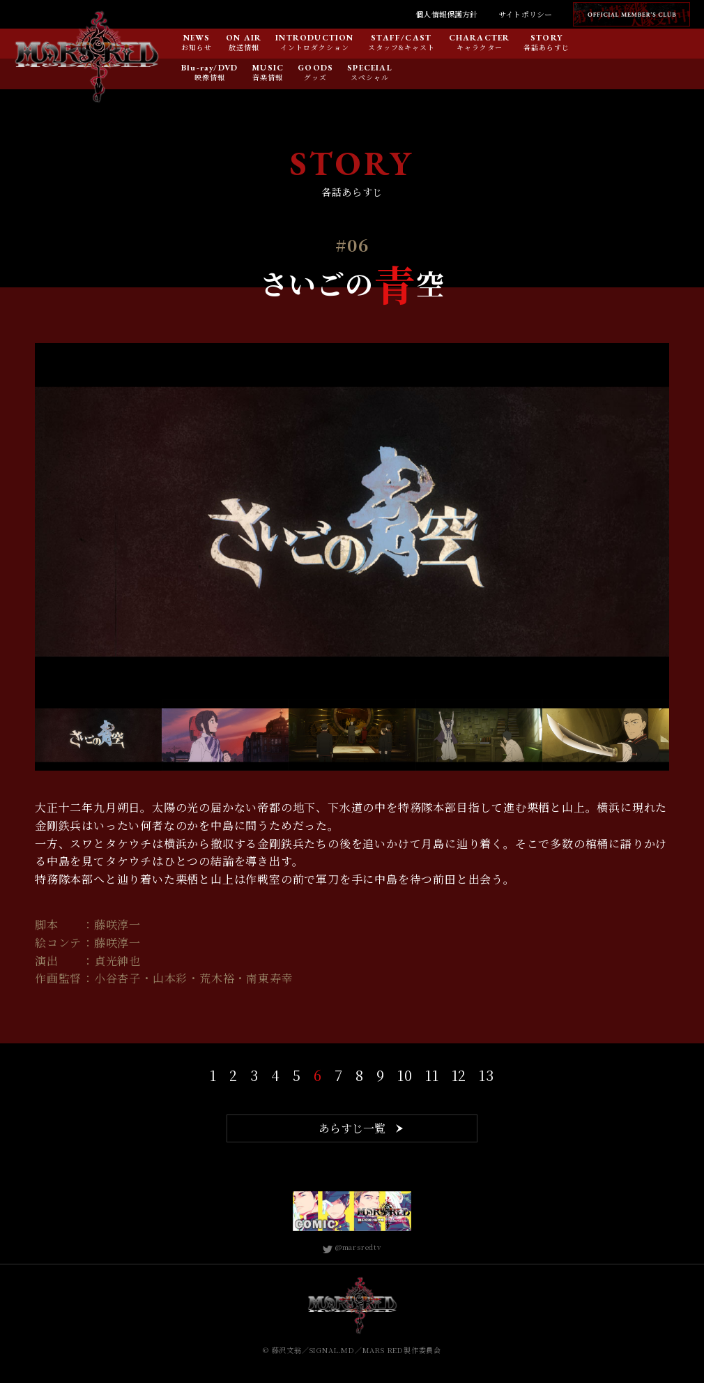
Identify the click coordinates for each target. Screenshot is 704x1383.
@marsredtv (352, 1246)
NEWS (197, 38)
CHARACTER (479, 38)
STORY (546, 38)
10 (405, 1075)
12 (459, 1075)
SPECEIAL (369, 68)
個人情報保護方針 (446, 14)
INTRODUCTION (314, 38)
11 (432, 1075)
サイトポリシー (525, 14)
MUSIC (268, 68)
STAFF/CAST (401, 38)
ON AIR (243, 38)
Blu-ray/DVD (209, 68)
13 (486, 1075)
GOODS (315, 68)
